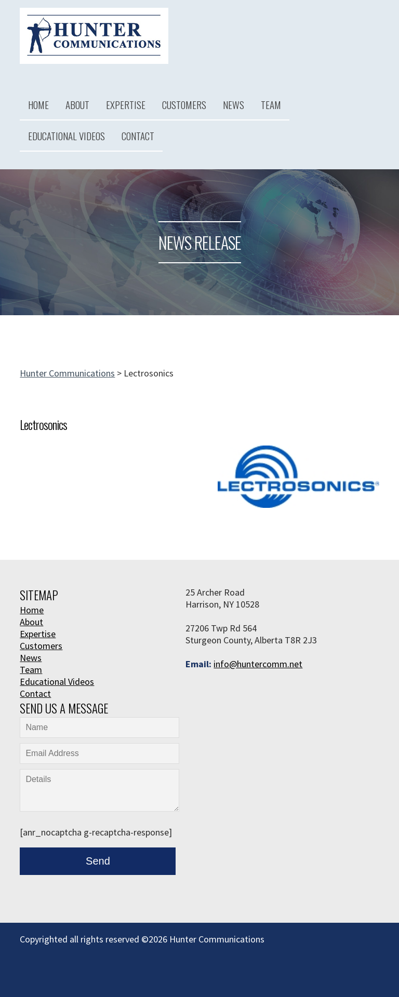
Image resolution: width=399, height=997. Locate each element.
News (233, 104)
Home (38, 104)
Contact (138, 135)
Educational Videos (66, 135)
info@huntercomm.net (258, 664)
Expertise (125, 104)
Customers (184, 104)
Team (271, 104)
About (77, 104)
